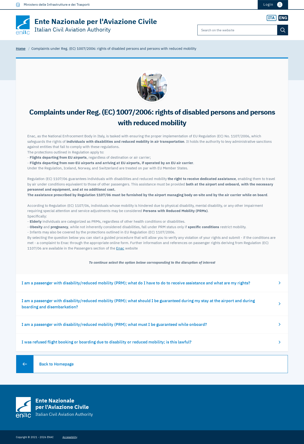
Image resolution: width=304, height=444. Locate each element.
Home (20, 48)
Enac (120, 248)
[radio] (271, 18)
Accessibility (69, 437)
